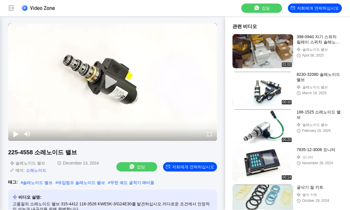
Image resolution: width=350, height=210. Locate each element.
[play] (112, 82)
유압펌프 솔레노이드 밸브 (81, 182)
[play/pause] (16, 134)
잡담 (261, 8)
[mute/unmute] (27, 134)
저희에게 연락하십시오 (315, 8)
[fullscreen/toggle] (209, 134)
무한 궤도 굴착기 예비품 (132, 182)
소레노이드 (36, 170)
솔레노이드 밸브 (37, 182)
